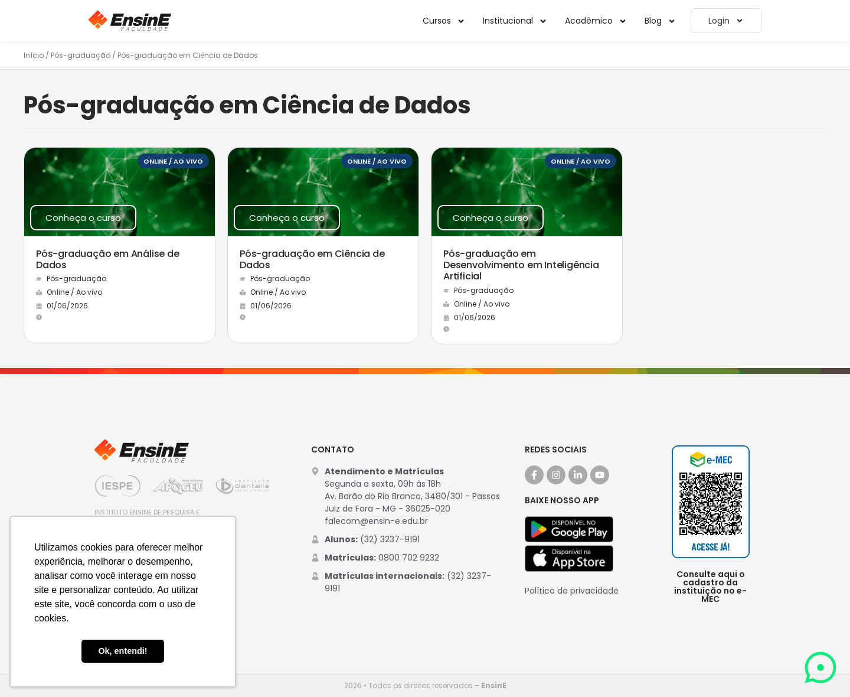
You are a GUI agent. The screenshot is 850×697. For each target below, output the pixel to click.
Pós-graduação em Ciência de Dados (312, 259)
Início (34, 55)
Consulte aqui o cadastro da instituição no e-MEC (710, 586)
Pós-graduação (80, 55)
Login (726, 21)
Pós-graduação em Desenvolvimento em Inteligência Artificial (521, 265)
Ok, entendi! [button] (122, 651)
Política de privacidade (572, 591)
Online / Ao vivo (173, 161)
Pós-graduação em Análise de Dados (107, 259)
